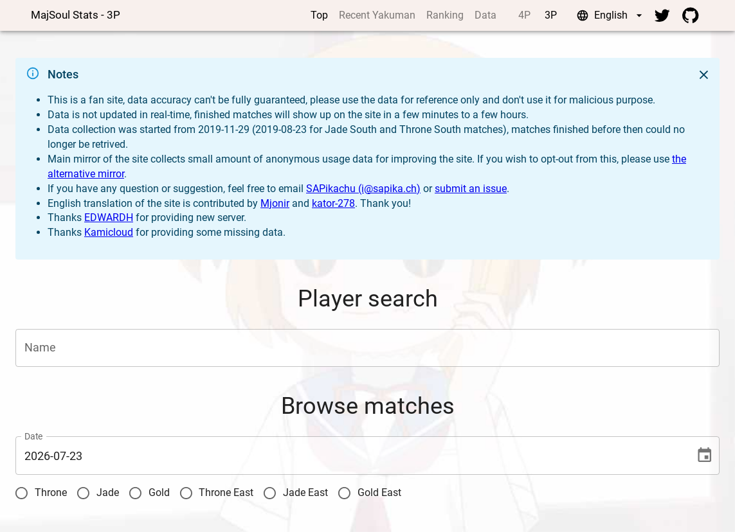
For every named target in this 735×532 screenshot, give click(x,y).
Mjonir (274, 203)
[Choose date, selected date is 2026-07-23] (704, 455)
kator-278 (333, 203)
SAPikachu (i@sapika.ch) (363, 188)
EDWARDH (108, 217)
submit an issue (471, 188)
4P (524, 15)
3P (550, 15)
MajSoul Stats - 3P (75, 14)
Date (33, 437)
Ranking (445, 15)
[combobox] (357, 348)
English (611, 15)
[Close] (703, 74)
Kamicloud (108, 232)
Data (485, 15)
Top (319, 15)
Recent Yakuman (377, 15)
